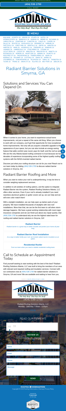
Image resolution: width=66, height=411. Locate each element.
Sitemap (41, 389)
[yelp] (63, 151)
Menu (33, 33)
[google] (63, 156)
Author (42, 279)
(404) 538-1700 (33, 4)
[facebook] (63, 147)
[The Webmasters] (32, 387)
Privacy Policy (49, 389)
